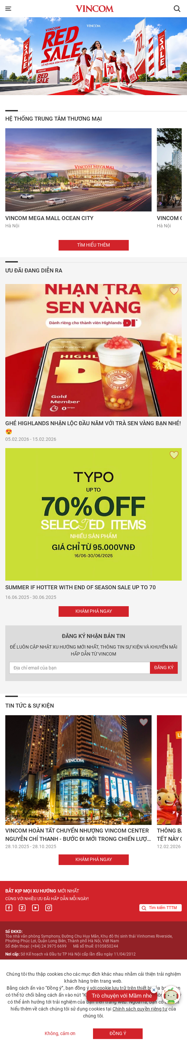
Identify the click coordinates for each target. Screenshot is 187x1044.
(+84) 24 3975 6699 (49, 946)
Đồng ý (118, 1033)
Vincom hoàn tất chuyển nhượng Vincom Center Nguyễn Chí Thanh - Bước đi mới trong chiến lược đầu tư (78, 838)
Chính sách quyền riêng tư (140, 1009)
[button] (177, 9)
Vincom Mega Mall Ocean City (49, 218)
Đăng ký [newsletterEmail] (163, 667)
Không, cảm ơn (60, 1033)
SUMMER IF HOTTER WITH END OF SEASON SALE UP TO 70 (80, 587)
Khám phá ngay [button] (93, 611)
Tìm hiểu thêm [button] (93, 245)
